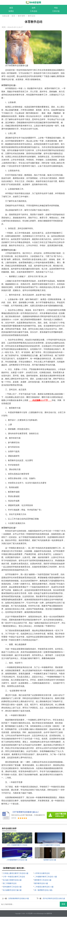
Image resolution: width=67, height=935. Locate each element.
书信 (56, 8)
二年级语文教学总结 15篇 (43, 887)
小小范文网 (29, 913)
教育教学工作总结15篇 (42, 880)
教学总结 (31, 16)
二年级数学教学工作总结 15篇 (45, 877)
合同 (33, 8)
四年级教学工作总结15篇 (12, 887)
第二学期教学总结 (9, 883)
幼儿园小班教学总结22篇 (12, 880)
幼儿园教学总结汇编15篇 (12, 890)
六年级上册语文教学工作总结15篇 (15, 873)
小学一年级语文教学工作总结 (14, 877)
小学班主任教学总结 (42, 873)
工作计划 (55, 11)
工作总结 (33, 11)
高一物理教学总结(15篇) (43, 890)
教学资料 (21, 16)
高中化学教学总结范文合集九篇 (54, 898)
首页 (11, 8)
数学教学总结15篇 (41, 883)
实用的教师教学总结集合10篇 (18, 898)
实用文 (11, 11)
